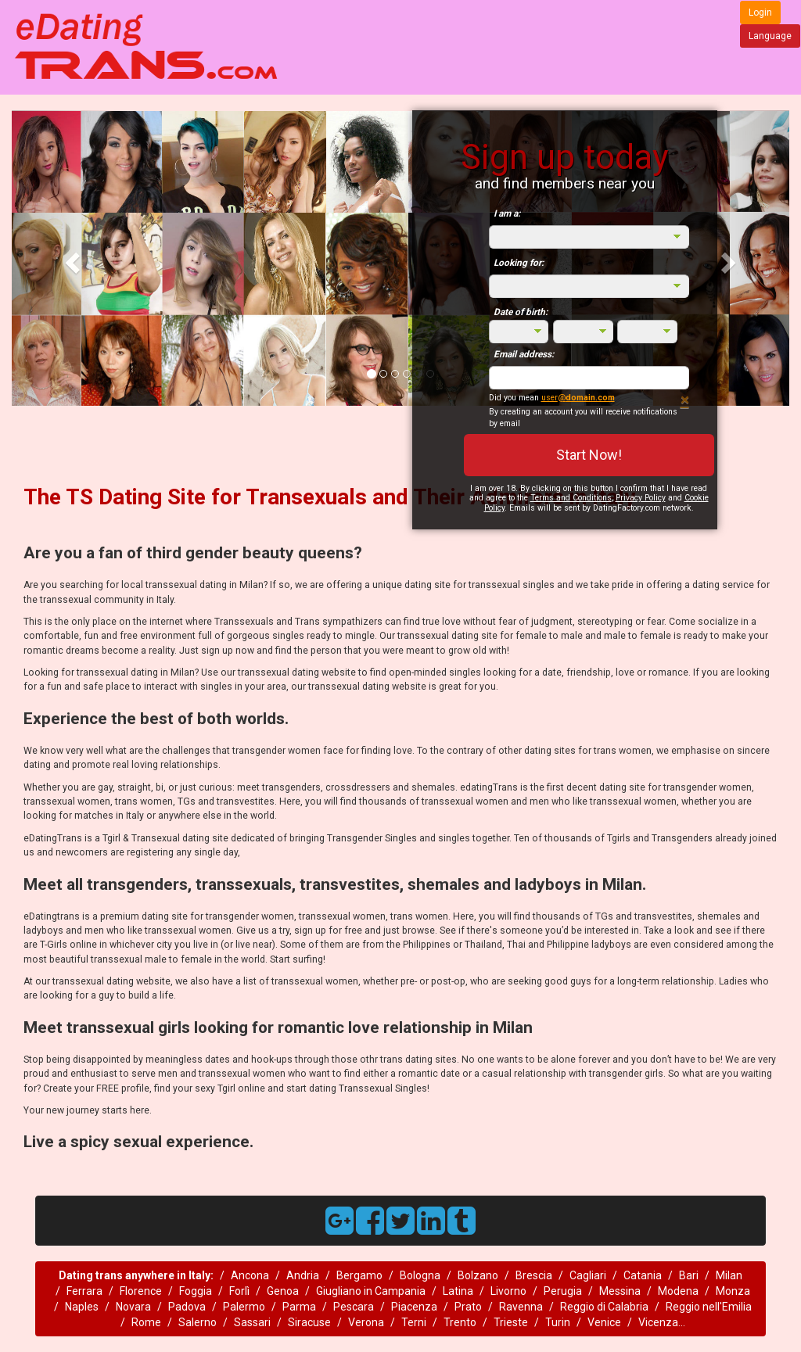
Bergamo (359, 1275)
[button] (70, 258)
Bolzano (478, 1275)
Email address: (524, 354)
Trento (460, 1322)
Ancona (250, 1275)
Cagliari (587, 1275)
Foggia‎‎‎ (195, 1291)
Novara (133, 1306)
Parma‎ (299, 1306)
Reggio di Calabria (604, 1306)
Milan (729, 1275)
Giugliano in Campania (371, 1291)
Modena (678, 1291)
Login (760, 12)
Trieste (511, 1322)
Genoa (283, 1291)
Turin (557, 1322)
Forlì (239, 1291)
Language (770, 35)
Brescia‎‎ (533, 1275)
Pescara (353, 1306)
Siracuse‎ (309, 1322)
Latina (458, 1291)
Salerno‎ (197, 1322)
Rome (146, 1322)
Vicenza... (661, 1322)
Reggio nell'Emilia (709, 1306)
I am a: (507, 213)
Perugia (563, 1291)
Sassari (252, 1322)
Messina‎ (620, 1291)
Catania (642, 1275)
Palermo (244, 1306)
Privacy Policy (641, 498)
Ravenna (521, 1306)
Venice (604, 1322)
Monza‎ (733, 1291)
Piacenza (414, 1306)
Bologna (420, 1275)
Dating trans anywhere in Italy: (136, 1275)
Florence (141, 1291)
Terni (413, 1322)
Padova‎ (187, 1306)
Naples (82, 1306)
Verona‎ (366, 1322)
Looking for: (519, 262)
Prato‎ (468, 1306)
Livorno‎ (508, 1291)
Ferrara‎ (84, 1291)
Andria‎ (302, 1275)
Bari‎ (689, 1275)
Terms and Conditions (571, 498)
